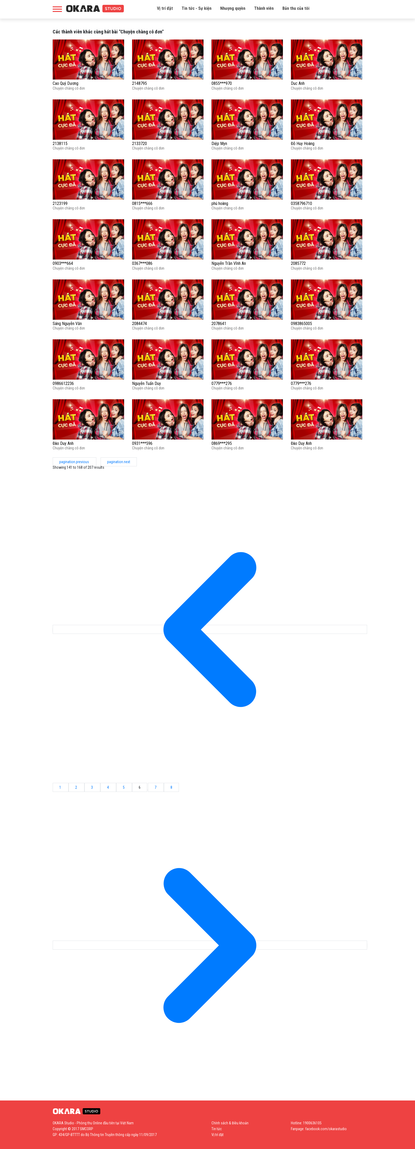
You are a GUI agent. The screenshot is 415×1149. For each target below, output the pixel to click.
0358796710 (301, 203)
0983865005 (301, 323)
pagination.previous (74, 462)
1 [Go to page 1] (60, 787)
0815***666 (142, 203)
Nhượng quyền (232, 8)
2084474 (139, 323)
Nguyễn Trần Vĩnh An (228, 263)
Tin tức (216, 1129)
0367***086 (142, 263)
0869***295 (221, 443)
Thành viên (264, 8)
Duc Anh (298, 83)
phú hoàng (219, 203)
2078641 (218, 323)
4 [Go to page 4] (108, 787)
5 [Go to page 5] (124, 787)
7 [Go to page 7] (156, 787)
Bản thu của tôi (295, 8)
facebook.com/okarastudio (326, 1129)
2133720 (139, 143)
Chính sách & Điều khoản (230, 1123)
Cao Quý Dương (65, 83)
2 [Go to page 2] (76, 787)
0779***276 (221, 383)
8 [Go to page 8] (171, 787)
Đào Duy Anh (63, 443)
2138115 (60, 143)
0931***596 (142, 443)
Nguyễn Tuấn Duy (146, 383)
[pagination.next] (210, 945)
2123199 (60, 203)
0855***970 (221, 83)
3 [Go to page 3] (92, 787)
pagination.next (118, 462)
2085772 (298, 263)
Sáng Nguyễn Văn (67, 323)
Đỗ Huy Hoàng (302, 143)
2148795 (139, 83)
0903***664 (63, 263)
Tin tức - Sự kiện (196, 8)
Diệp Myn (219, 143)
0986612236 (63, 383)
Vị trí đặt (165, 8)
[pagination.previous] (210, 629)
